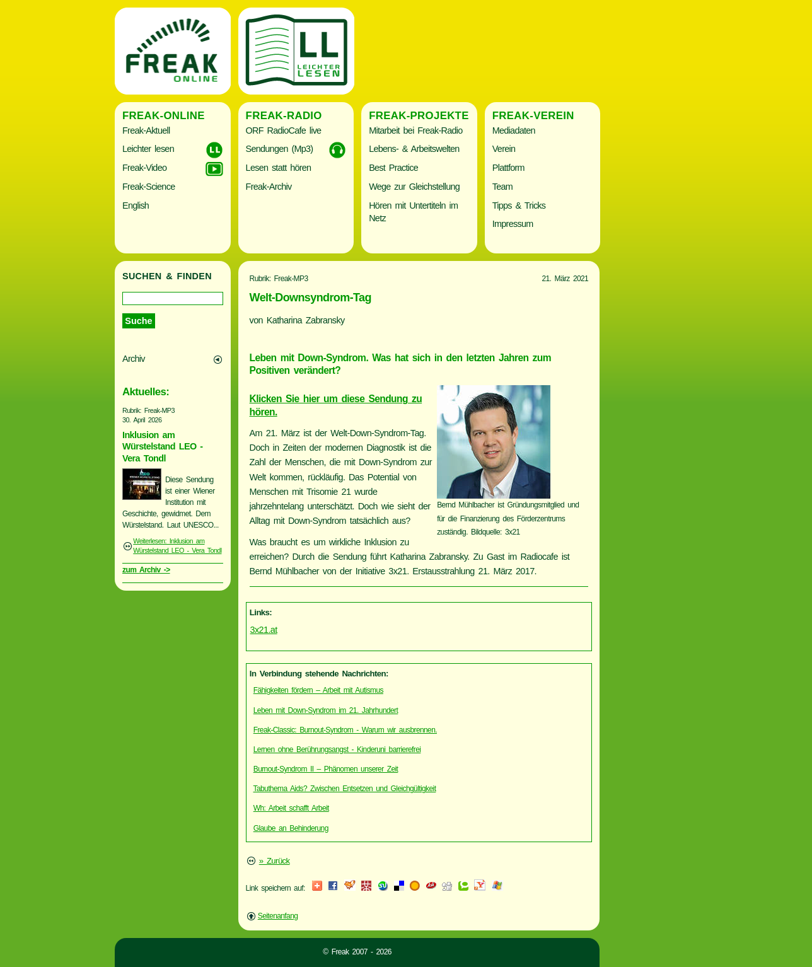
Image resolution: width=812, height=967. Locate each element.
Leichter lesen (148, 149)
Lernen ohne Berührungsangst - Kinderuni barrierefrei (337, 749)
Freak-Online (163, 116)
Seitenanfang (278, 916)
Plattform (508, 168)
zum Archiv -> (146, 569)
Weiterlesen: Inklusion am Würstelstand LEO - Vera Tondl (177, 546)
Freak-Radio (284, 116)
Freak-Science (148, 187)
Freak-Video (144, 168)
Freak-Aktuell (146, 130)
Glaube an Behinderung (290, 828)
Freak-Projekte (419, 116)
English (135, 205)
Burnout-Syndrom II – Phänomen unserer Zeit (325, 769)
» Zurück (274, 861)
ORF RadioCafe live (284, 130)
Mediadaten (513, 130)
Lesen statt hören (278, 168)
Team (502, 187)
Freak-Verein (533, 116)
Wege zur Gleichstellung (414, 187)
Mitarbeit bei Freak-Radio (415, 130)
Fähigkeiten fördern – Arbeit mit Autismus (318, 690)
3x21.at (263, 630)
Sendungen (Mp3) (279, 149)
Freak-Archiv (269, 187)
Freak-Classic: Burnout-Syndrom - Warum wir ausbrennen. (345, 730)
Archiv (133, 359)
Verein (503, 149)
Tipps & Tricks (519, 205)
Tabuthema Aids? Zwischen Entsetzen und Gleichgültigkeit (344, 788)
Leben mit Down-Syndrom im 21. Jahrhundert (325, 710)
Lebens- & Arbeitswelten (414, 149)
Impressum (512, 224)
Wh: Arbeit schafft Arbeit (291, 808)
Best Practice (393, 168)
